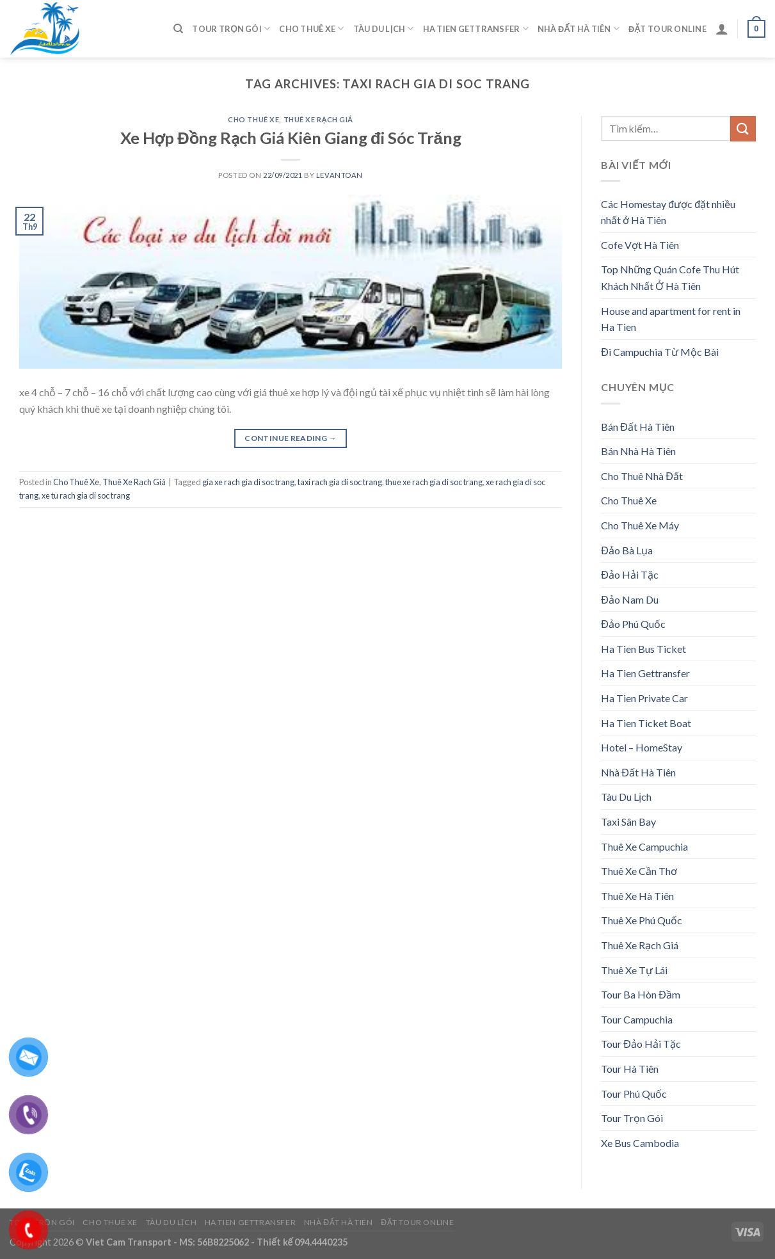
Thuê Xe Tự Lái (634, 970)
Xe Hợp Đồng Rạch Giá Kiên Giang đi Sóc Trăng (290, 137)
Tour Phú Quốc (634, 1093)
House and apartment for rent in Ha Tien (670, 319)
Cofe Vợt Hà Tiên (640, 245)
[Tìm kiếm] (178, 29)
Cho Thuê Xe (311, 28)
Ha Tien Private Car (644, 698)
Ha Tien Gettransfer (476, 28)
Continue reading (290, 438)
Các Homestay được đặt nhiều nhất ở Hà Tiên (668, 212)
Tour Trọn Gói (231, 28)
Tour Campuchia (637, 1019)
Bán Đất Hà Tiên (638, 427)
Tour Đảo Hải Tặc (641, 1044)
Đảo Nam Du (630, 599)
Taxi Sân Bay (628, 821)
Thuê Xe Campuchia (644, 846)
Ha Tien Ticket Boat (646, 723)
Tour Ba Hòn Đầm (640, 994)
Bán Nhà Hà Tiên (638, 451)
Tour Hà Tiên (630, 1069)
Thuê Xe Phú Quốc (641, 920)
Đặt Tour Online (667, 29)
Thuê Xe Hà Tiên (637, 896)
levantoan (339, 175)
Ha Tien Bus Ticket (643, 649)
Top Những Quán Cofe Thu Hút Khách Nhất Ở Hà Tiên (670, 277)
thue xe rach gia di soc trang (434, 482)
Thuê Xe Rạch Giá (319, 119)
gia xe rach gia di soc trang (248, 482)
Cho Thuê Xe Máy (640, 525)
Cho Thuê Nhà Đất (642, 476)
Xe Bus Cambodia (640, 1143)
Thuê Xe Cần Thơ (639, 871)
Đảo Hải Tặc (630, 574)
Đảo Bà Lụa (627, 550)
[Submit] (743, 128)
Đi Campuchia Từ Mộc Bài (660, 352)
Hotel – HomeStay (641, 747)
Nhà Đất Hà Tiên (578, 28)
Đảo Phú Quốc (633, 624)
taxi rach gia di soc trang (340, 482)
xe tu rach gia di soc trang (86, 495)
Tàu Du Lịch (383, 28)
